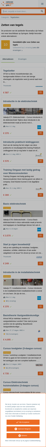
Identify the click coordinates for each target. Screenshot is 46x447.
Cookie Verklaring (17, 416)
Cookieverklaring (34, 441)
